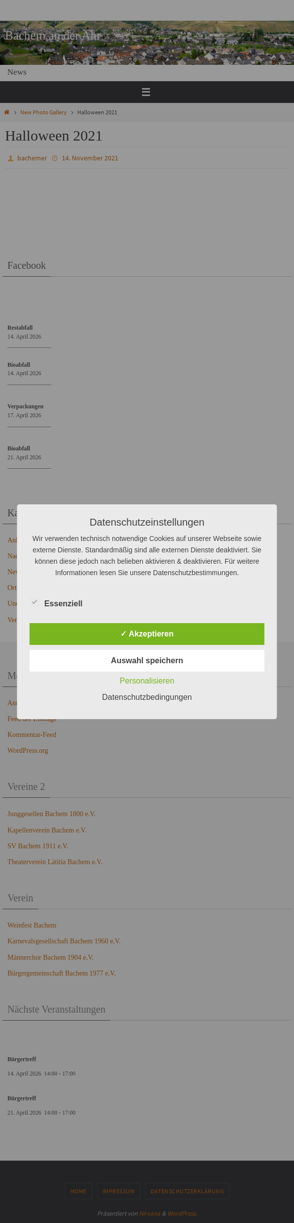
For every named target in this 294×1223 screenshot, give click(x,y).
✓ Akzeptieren (147, 634)
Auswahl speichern (147, 660)
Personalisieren (147, 681)
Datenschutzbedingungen (147, 697)
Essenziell (55, 602)
